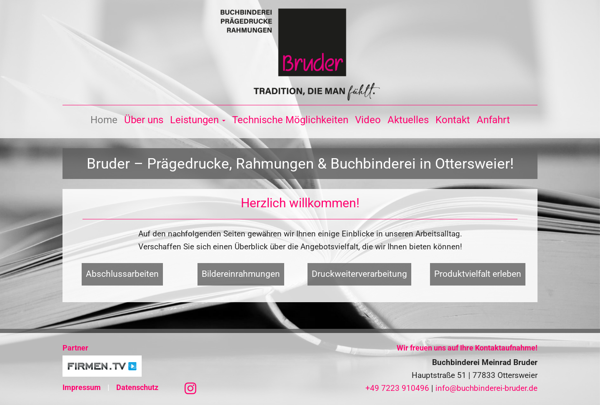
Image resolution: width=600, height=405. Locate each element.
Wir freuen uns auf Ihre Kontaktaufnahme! (467, 347)
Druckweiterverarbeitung (359, 274)
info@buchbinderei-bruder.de (486, 388)
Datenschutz (137, 387)
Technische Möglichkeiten (290, 120)
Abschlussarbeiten (122, 274)
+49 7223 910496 (397, 388)
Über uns (143, 120)
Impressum (81, 387)
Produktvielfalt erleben (477, 274)
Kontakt (452, 120)
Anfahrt (493, 120)
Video (368, 120)
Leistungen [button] (197, 120)
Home (104, 120)
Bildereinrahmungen (241, 274)
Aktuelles (408, 120)
